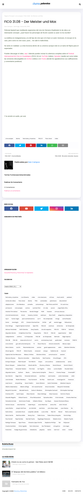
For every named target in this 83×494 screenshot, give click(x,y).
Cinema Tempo (61, 372)
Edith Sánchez (23, 329)
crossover (38, 351)
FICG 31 (40, 138)
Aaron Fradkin (29, 383)
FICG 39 (15, 340)
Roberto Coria (57, 419)
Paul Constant (33, 379)
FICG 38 (8, 340)
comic (36, 340)
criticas (51, 297)
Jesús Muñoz (9, 408)
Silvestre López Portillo (35, 422)
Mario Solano (9, 347)
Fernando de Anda (11, 401)
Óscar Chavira (42, 344)
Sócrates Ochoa (41, 354)
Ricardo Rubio (69, 369)
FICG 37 (19, 351)
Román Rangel (34, 311)
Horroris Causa (10, 404)
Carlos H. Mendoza (36, 390)
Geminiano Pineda (24, 401)
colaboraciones (60, 361)
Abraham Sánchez (69, 347)
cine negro (66, 426)
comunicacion (53, 354)
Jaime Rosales (66, 318)
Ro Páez (42, 379)
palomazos (53, 301)
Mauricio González (23, 358)
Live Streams (25, 297)
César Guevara (53, 394)
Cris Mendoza (21, 304)
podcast (69, 297)
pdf (50, 322)
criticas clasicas (59, 311)
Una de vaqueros (46, 329)
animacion (9, 308)
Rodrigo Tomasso (11, 422)
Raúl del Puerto (30, 419)
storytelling (18, 383)
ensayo (45, 351)
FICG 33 (56, 329)
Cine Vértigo (9, 326)
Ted (60, 422)
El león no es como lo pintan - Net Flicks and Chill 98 (32, 462)
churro (23, 315)
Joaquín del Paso (21, 408)
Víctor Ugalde (23, 426)
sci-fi (39, 318)
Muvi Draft (52, 315)
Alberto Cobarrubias (11, 386)
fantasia (71, 329)
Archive (29, 59)
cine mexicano (42, 297)
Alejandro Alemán (11, 333)
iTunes (44, 59)
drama (18, 138)
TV (34, 344)
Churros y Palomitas (20, 491)
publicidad (58, 340)
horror (7, 322)
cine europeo (19, 16)
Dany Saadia (34, 329)
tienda (70, 429)
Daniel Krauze (57, 365)
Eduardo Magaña (11, 397)
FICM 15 (75, 340)
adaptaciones (10, 304)
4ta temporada (47, 318)
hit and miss (64, 304)
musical (63, 351)
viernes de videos (11, 301)
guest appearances (49, 347)
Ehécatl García (23, 397)
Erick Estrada (59, 397)
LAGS (72, 376)
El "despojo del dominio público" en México (28, 472)
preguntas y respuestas (65, 315)
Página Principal (9, 16)
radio (59, 347)
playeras (42, 429)
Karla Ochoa (9, 412)
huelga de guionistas (20, 429)
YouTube (45, 56)
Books (28, 372)
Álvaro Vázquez (10, 365)
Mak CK (53, 412)
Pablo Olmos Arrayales (54, 415)
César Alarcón (31, 394)
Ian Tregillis (41, 369)
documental (63, 301)
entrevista (60, 326)
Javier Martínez (42, 404)
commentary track (46, 340)
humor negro (15, 318)
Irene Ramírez (21, 404)
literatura (71, 379)
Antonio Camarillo (54, 344)
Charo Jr (51, 372)
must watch (60, 297)
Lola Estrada (9, 379)
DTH (65, 358)
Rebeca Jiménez (29, 354)
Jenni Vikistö (63, 404)
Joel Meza (42, 376)
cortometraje (39, 304)
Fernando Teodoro (21, 369)
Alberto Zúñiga (24, 386)
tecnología (15, 322)
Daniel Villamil (68, 365)
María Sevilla (9, 415)
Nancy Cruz (31, 415)
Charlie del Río (32, 365)
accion (53, 308)
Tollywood (66, 422)
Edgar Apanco (66, 336)
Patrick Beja (67, 415)
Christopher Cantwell (51, 390)
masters (49, 311)
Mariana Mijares (10, 358)
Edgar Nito (18, 376)
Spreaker (57, 56)
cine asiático (49, 361)
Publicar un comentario (12, 191)
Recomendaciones (28, 347)
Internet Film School (11, 311)
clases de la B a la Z (26, 340)
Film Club (32, 369)
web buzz (43, 315)
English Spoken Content (23, 326)
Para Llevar (48, 138)
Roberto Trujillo (68, 419)
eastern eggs (58, 322)
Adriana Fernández (11, 329)
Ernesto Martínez (71, 397)
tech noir (56, 429)
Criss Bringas (57, 358)
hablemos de (54, 351)
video (56, 138)
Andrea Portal (21, 365)
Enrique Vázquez (10, 361)
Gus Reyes (48, 401)
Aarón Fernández (52, 383)
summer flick (36, 308)
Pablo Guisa (41, 415)
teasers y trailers (33, 315)
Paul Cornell (9, 419)
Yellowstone (68, 322)
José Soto (42, 408)
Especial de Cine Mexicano (13, 354)
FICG (36, 301)
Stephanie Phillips (50, 422)
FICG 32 (43, 326)
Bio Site (70, 491)
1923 (70, 333)
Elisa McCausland (35, 397)
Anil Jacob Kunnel (37, 386)
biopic (40, 361)
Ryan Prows (22, 422)
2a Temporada (47, 336)
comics (27, 308)
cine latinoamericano (12, 315)
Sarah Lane (50, 379)
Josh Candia (51, 376)
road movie (9, 383)
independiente (10, 336)
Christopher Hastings (66, 390)
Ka (72, 408)
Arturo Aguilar (10, 351)
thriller (44, 322)
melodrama (33, 429)
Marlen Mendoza (21, 379)
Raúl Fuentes (46, 358)
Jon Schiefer (32, 408)
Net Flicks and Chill (52, 304)
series (69, 361)
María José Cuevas (70, 412)
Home (63, 491)
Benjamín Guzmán (11, 390)
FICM (42, 311)
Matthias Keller (20, 415)
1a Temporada (29, 336)
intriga (57, 318)
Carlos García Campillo (39, 372)
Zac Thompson (46, 426)
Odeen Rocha (36, 358)
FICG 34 (53, 333)
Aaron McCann (40, 383)
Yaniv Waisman (34, 426)
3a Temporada (70, 326)
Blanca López (66, 344)
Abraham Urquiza (65, 383)
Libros (49, 369)
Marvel (60, 412)
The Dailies (23, 311)
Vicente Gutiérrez (11, 426)
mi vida (45, 308)
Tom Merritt (32, 361)
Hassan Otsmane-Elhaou (61, 401)
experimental (62, 333)
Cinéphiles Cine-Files (25, 333)
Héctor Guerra (28, 351)
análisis (19, 336)
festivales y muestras (29, 138)
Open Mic (35, 326)
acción (18, 347)
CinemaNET (71, 372)
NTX (22, 322)
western (62, 354)
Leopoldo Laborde (33, 412)
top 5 (7, 318)
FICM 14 (63, 329)
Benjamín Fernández (63, 386)
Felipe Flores (9, 369)
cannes (39, 347)
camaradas (43, 301)
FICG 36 (38, 336)
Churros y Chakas (45, 365)
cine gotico (56, 426)
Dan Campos (8, 26)
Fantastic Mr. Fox (18, 482)
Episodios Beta (48, 397)
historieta (8, 429)
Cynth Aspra (20, 394)
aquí (26, 53)
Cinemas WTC (10, 394)
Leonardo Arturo (20, 412)
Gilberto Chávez (37, 401)
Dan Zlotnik (9, 376)
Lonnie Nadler (58, 369)
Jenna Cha (53, 404)
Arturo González (50, 386)
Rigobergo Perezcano (44, 419)
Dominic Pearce (65, 394)
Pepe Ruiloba (19, 419)
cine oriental (9, 344)
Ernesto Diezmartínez (33, 322)
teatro (49, 429)
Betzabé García (23, 390)
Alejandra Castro (10, 372)
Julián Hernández (63, 376)
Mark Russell (22, 361)
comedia (30, 304)
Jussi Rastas (64, 408)
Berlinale (56, 336)
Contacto (78, 491)
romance (67, 340)
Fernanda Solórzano (31, 376)
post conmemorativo (28, 318)
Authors (20, 372)
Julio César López (53, 408)
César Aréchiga (42, 394)
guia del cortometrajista (23, 344)
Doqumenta (37, 333)
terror (63, 429)
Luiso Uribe (44, 412)
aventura (51, 326)
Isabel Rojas (31, 404)
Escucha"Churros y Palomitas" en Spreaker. (18, 273)
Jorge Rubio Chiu (63, 308)
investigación (61, 379)
